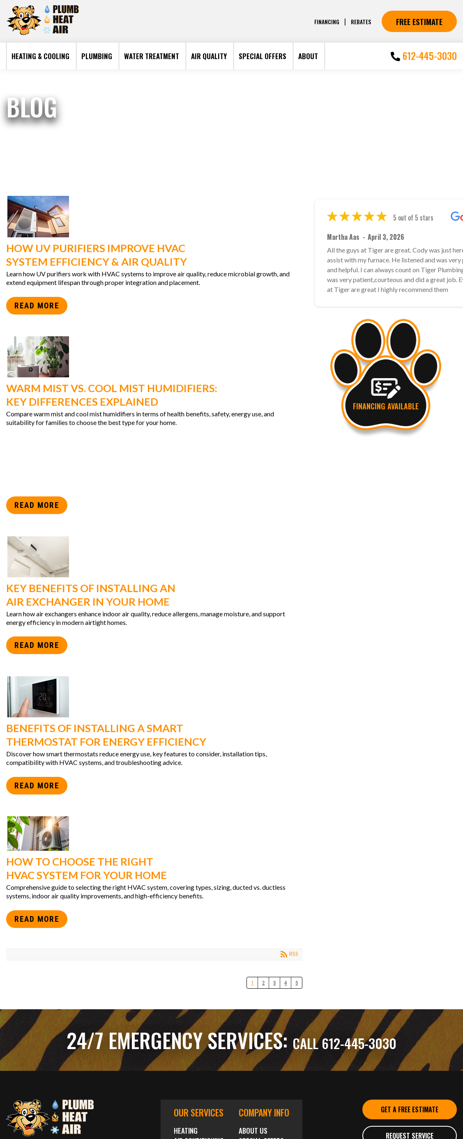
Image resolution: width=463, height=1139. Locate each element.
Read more (36, 305)
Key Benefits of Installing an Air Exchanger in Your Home (151, 557)
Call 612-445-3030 (344, 1039)
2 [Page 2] (263, 983)
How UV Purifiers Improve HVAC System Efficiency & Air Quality (151, 217)
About (308, 56)
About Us (253, 1130)
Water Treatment (151, 56)
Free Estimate (419, 21)
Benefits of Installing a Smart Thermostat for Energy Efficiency (151, 697)
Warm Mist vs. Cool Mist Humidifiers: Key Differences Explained (151, 357)
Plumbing (96, 56)
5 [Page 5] (296, 983)
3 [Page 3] (274, 983)
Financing (323, 21)
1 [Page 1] (252, 983)
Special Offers (262, 56)
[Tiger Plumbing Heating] (42, 34)
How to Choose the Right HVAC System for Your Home (151, 833)
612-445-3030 (424, 56)
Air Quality (209, 56)
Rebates (359, 21)
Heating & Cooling (40, 56)
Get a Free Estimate (409, 1116)
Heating (186, 1130)
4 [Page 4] (285, 983)
